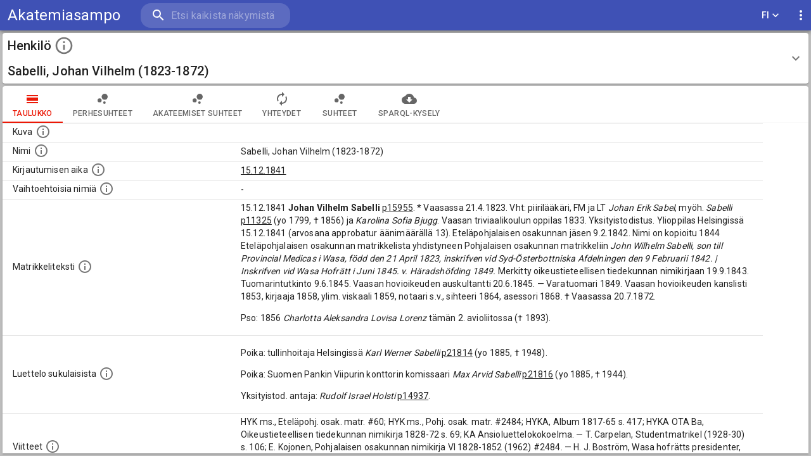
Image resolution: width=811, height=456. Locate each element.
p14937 (412, 396)
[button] (405, 58)
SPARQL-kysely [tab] (409, 104)
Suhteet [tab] (339, 104)
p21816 (537, 374)
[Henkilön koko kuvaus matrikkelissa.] (85, 266)
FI (770, 15)
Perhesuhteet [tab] (103, 104)
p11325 (256, 220)
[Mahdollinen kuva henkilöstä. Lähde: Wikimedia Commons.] (43, 132)
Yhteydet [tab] (281, 104)
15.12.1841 (263, 170)
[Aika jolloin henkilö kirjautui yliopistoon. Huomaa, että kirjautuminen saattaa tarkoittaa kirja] (98, 170)
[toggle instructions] (64, 45)
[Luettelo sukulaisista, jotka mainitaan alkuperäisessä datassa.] (106, 374)
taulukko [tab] (33, 104)
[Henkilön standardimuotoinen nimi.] (41, 151)
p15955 (397, 208)
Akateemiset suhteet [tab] (198, 104)
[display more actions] (801, 15)
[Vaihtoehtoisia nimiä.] (106, 189)
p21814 (457, 353)
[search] (215, 15)
